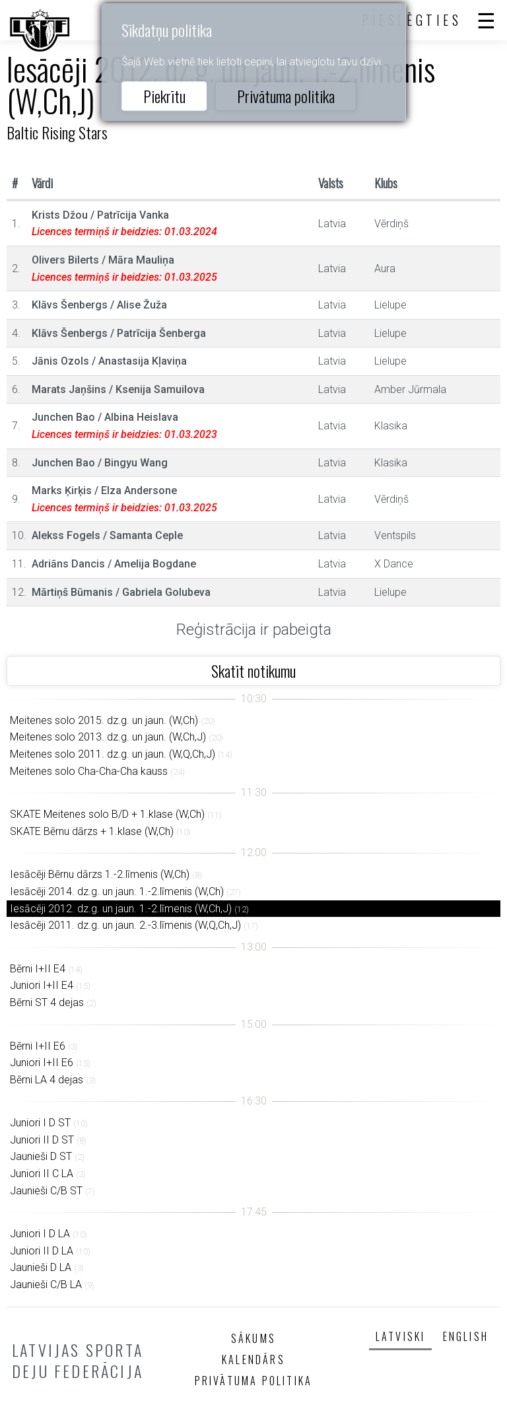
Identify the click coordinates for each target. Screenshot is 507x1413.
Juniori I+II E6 (41, 1062)
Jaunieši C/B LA (46, 1284)
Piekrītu (164, 96)
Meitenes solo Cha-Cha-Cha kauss (89, 771)
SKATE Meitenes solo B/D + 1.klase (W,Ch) (107, 814)
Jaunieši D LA (40, 1267)
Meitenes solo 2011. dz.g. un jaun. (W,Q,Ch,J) (112, 754)
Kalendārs (253, 1359)
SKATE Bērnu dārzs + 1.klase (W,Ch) (92, 831)
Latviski (401, 1336)
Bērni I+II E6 (37, 1046)
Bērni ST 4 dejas (47, 1002)
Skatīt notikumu (253, 670)
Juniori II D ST (42, 1140)
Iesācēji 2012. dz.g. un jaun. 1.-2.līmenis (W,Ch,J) (121, 908)
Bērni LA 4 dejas (46, 1079)
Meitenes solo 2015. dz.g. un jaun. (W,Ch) (104, 720)
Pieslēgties (412, 20)
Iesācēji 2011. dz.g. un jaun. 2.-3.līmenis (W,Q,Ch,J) (125, 925)
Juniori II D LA (41, 1251)
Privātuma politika (286, 96)
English (466, 1336)
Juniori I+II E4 (41, 985)
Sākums (253, 1338)
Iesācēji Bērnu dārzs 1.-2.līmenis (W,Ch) (99, 874)
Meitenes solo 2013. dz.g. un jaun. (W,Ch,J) (108, 737)
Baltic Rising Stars (57, 132)
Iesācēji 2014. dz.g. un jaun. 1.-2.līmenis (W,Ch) (117, 891)
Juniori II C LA (41, 1173)
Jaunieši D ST (41, 1156)
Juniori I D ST (40, 1122)
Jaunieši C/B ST (46, 1190)
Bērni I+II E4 (37, 968)
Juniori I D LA (40, 1233)
